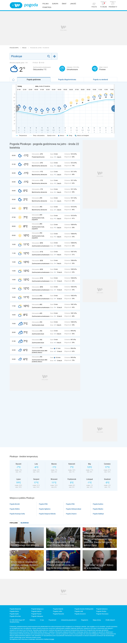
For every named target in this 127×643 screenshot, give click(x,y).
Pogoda (31, 5)
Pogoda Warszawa (102, 614)
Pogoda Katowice (102, 609)
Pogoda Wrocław (15, 616)
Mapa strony (97, 620)
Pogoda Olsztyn (101, 611)
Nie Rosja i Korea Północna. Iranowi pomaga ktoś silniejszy (25, 544)
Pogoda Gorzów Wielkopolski (84, 609)
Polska (45, 4)
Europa (55, 4)
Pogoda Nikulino (98, 509)
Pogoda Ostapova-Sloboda (47, 514)
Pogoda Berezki (15, 504)
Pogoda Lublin (57, 611)
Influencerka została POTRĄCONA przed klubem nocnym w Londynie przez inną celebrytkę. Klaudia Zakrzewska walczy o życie (98, 539)
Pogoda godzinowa (34, 79)
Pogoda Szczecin (80, 614)
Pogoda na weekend (100, 79)
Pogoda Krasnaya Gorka (17, 514)
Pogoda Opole (14, 614)
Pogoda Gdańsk (58, 609)
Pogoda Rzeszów (58, 614)
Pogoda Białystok (15, 609)
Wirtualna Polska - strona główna (16, 5)
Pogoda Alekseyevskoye (73, 509)
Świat (64, 4)
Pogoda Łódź (79, 611)
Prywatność (52, 620)
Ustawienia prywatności (68, 620)
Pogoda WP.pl (14, 48)
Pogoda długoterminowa (67, 79)
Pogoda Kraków (36, 611)
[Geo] (54, 56)
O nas (42, 620)
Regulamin (84, 620)
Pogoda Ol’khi (43, 504)
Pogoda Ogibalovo (44, 509)
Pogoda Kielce (14, 611)
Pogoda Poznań (36, 614)
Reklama (32, 620)
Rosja (24, 48)
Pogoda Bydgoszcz (37, 609)
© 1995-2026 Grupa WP (17, 620)
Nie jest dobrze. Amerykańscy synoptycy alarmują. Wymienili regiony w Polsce (24, 565)
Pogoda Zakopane (37, 616)
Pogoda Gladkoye (98, 514)
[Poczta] (94, 5)
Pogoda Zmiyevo (71, 514)
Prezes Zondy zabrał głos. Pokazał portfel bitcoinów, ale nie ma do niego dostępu (60, 565)
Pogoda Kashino (98, 504)
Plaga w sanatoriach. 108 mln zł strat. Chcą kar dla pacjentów (62, 544)
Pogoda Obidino (15, 509)
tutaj (52, 639)
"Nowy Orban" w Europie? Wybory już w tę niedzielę (98, 566)
